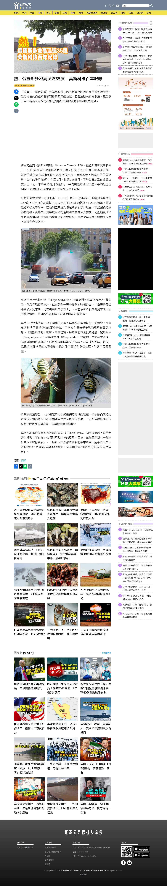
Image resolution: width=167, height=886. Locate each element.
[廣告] (135, 104)
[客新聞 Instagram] (110, 6)
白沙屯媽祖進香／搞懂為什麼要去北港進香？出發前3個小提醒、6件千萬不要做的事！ (138, 59)
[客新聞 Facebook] (106, 6)
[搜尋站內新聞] (136, 5)
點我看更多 (106, 652)
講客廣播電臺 (50, 847)
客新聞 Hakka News (71, 870)
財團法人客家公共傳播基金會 (95, 870)
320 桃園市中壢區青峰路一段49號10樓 (94, 847)
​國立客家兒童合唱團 (53, 851)
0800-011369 (83, 851)
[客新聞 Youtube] (117, 6)
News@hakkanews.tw (87, 855)
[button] (151, 5)
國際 (23, 460)
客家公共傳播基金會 (25, 847)
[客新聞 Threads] (113, 6)
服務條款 (83, 874)
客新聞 (47, 855)
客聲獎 (47, 864)
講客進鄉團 (49, 860)
